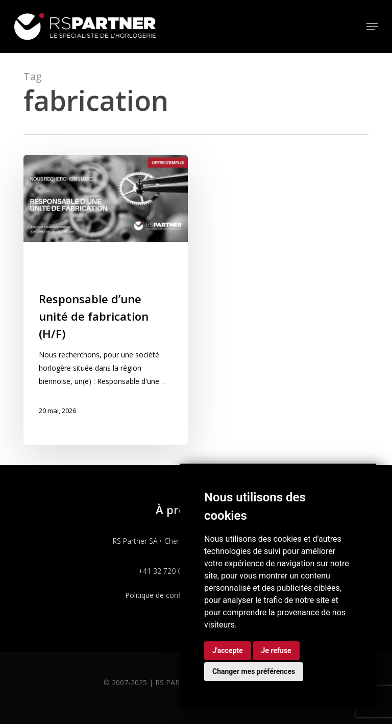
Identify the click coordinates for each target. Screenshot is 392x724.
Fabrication (59, 258)
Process (52, 275)
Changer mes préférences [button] (253, 671)
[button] (372, 26)
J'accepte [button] (227, 650)
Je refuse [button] (276, 650)
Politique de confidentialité (168, 595)
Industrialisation (114, 258)
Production (90, 275)
